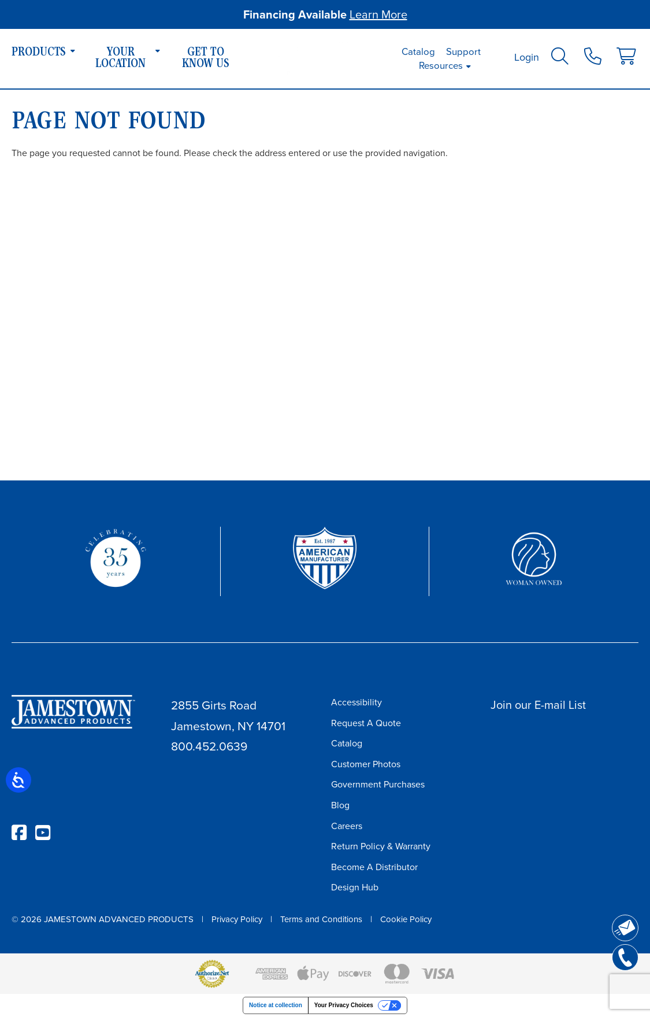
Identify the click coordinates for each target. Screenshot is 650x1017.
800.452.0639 (209, 746)
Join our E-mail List (538, 704)
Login (526, 57)
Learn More (378, 14)
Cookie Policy (406, 919)
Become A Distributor (374, 867)
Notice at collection (275, 1005)
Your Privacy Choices (343, 1005)
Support (463, 52)
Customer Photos (365, 764)
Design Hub (354, 887)
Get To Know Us (205, 59)
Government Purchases (378, 784)
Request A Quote (366, 723)
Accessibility (356, 702)
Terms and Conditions (321, 919)
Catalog (418, 52)
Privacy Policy (236, 919)
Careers (346, 826)
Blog (340, 805)
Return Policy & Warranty (380, 846)
